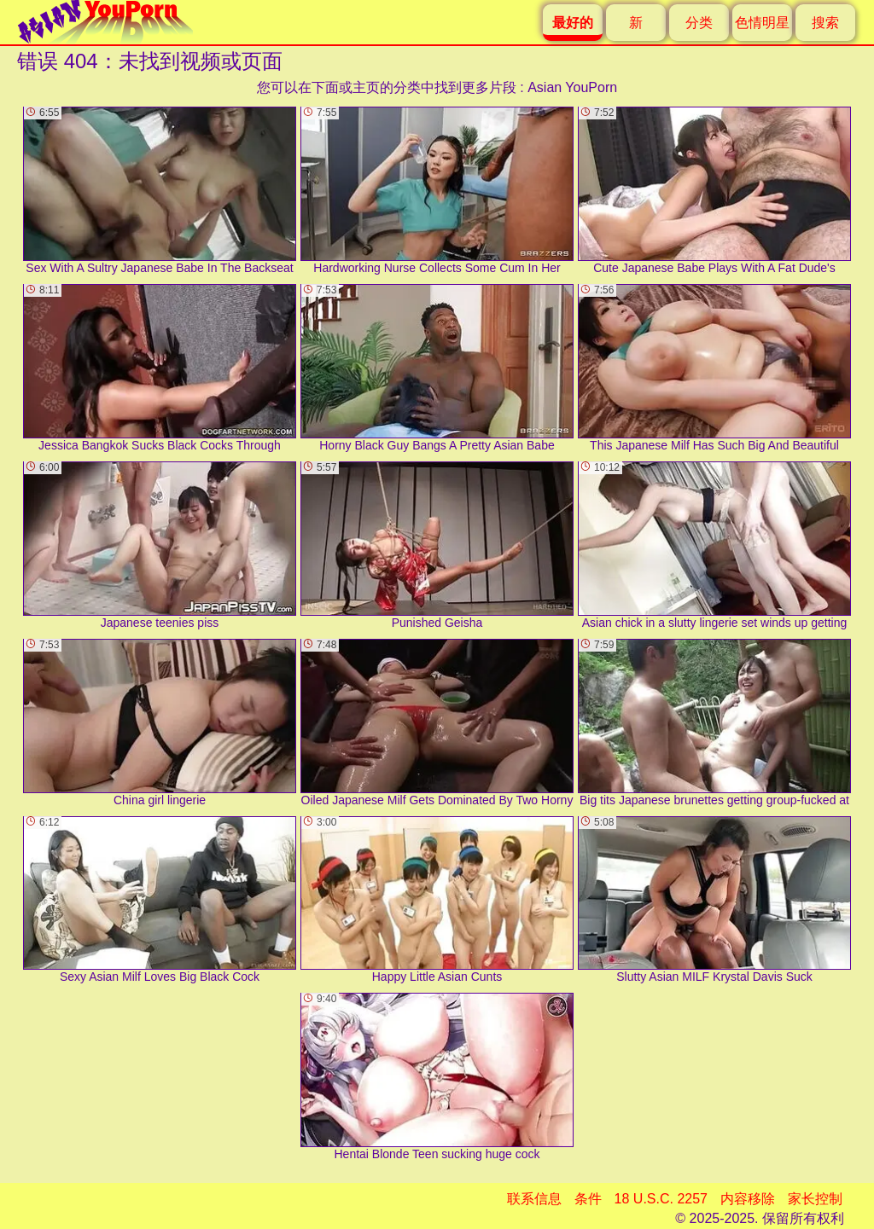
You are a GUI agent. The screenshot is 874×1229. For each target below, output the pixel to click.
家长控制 (815, 1198)
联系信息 (534, 1198)
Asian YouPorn (572, 87)
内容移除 (747, 1198)
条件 (588, 1198)
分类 (699, 22)
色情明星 (762, 22)
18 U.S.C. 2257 (661, 1198)
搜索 (825, 22)
